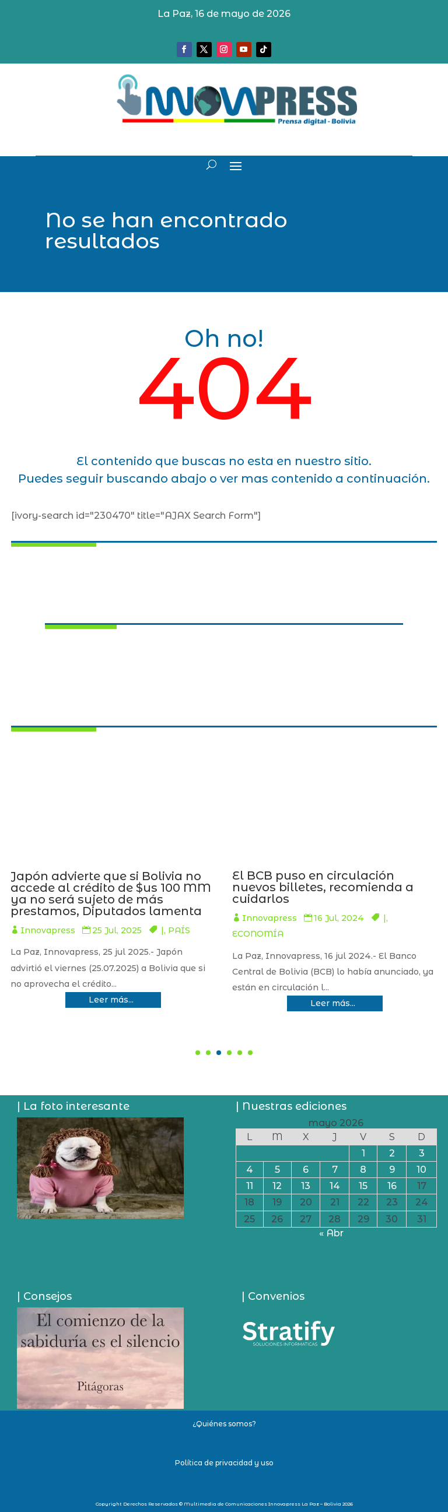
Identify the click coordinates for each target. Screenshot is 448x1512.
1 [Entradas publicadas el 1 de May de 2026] (363, 1153)
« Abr (331, 1233)
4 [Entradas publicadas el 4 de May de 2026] (249, 1169)
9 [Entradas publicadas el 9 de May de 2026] (392, 1169)
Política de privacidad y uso (224, 1462)
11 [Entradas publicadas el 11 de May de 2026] (249, 1185)
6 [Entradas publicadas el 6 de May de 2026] (306, 1169)
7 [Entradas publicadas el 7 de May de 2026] (335, 1169)
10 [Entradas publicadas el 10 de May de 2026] (421, 1169)
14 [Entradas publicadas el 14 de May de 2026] (335, 1185)
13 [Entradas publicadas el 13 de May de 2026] (305, 1185)
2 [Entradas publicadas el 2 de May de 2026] (392, 1153)
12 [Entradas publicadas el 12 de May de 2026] (277, 1185)
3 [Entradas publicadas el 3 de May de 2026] (422, 1153)
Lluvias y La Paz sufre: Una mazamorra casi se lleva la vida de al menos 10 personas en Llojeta (243, 893)
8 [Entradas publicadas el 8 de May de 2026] (363, 1169)
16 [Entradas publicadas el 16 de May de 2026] (392, 1185)
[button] (197, 1052)
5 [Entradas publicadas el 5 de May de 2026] (277, 1169)
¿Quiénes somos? (224, 1423)
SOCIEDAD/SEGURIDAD (198, 946)
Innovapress (183, 930)
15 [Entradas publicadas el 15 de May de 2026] (363, 1185)
